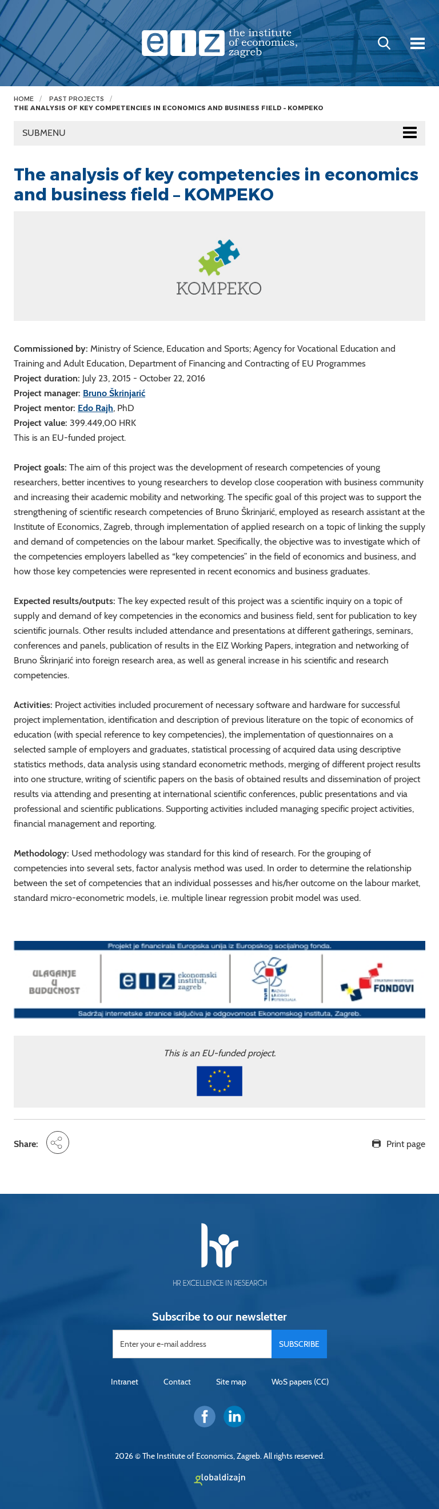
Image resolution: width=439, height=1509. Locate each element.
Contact (177, 1382)
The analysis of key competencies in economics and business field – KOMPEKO (169, 108)
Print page (405, 1143)
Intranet (124, 1382)
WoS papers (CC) (300, 1382)
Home (24, 99)
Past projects (76, 99)
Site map (231, 1382)
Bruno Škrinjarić (114, 393)
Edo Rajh (95, 408)
